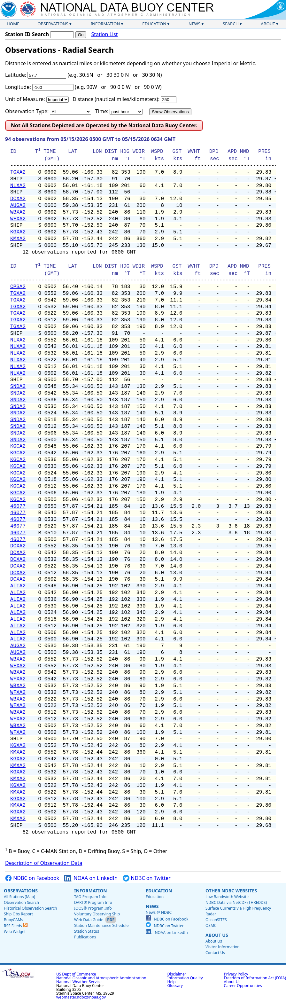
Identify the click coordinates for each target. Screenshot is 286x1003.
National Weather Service (79, 981)
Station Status (86, 931)
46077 (18, 506)
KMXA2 (18, 238)
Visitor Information (222, 947)
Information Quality (185, 978)
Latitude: (15, 74)
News (194, 24)
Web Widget (15, 931)
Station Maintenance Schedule (101, 925)
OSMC (210, 925)
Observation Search (21, 902)
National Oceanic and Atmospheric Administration (101, 978)
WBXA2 (18, 212)
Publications (85, 937)
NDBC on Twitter (147, 878)
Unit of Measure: (25, 99)
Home (13, 24)
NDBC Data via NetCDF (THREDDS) (236, 902)
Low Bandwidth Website (227, 896)
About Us (216, 935)
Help (171, 981)
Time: (101, 111)
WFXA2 (18, 219)
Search (231, 24)
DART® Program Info (93, 902)
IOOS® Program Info (93, 908)
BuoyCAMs (13, 919)
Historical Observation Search (30, 908)
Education (154, 24)
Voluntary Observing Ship (97, 914)
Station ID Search (27, 34)
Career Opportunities (243, 985)
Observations (52, 24)
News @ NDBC (159, 912)
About (268, 24)
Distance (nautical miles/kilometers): (116, 99)
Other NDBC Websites (231, 891)
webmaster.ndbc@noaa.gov (81, 997)
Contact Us (215, 952)
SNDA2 (18, 386)
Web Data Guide (88, 919)
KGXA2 (18, 232)
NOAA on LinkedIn (91, 878)
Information (105, 24)
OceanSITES (216, 919)
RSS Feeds (15, 926)
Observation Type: (27, 111)
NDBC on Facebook (32, 878)
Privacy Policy (236, 974)
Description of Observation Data (43, 862)
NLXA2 (18, 185)
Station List (104, 34)
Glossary (175, 985)
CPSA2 (18, 286)
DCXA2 (18, 198)
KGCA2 (18, 446)
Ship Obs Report (18, 914)
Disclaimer (176, 974)
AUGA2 (18, 205)
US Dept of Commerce (76, 974)
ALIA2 (18, 586)
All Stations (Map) (19, 896)
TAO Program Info (90, 896)
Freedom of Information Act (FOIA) (255, 978)
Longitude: (18, 86)
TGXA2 (18, 172)
